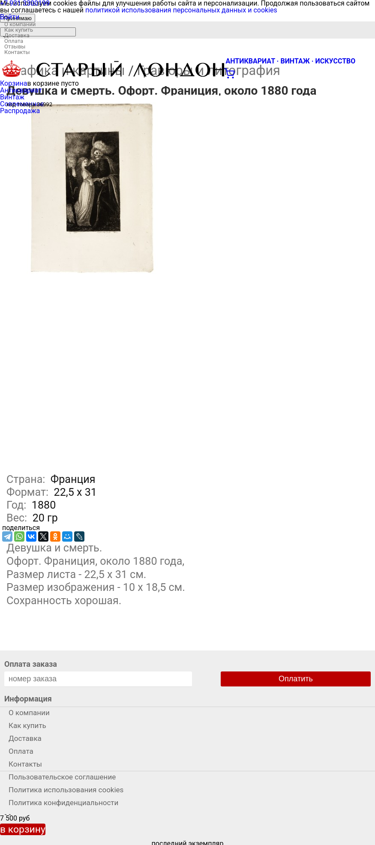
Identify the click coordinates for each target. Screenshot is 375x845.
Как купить (18, 30)
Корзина (13, 83)
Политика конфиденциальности (63, 802)
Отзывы (14, 46)
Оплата (13, 41)
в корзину (22, 829)
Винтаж (12, 97)
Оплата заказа (30, 663)
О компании (20, 24)
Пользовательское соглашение (62, 777)
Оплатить (296, 678)
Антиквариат (21, 90)
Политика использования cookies (66, 789)
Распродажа (20, 111)
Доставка (17, 35)
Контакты (17, 52)
